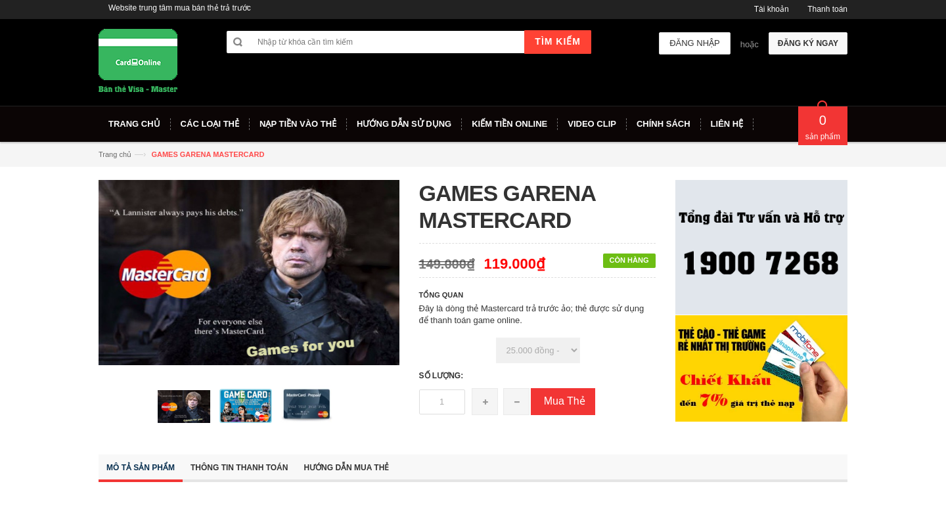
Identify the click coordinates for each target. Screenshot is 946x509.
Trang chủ (115, 154)
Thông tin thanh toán (239, 467)
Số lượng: (441, 375)
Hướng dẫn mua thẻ (346, 467)
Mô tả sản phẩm (140, 467)
